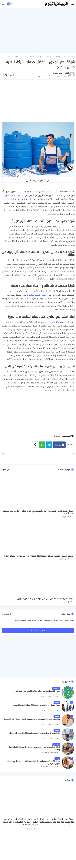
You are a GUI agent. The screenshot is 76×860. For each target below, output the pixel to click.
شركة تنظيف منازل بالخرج (16, 195)
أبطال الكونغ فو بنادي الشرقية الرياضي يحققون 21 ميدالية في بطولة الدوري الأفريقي (33, 762)
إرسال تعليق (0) (38, 630)
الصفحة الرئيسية (68, 56)
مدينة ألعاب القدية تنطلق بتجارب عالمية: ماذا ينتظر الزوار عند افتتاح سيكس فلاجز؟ (56, 820)
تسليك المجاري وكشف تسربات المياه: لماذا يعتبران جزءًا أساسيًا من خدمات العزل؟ (38, 556)
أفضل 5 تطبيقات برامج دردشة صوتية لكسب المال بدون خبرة (37, 691)
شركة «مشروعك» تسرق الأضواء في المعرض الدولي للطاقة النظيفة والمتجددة (34, 748)
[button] (2, 4)
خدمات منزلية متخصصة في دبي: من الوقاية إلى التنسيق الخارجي (45, 598)
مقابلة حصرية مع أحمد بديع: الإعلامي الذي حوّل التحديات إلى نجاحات (34, 733)
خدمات (57, 56)
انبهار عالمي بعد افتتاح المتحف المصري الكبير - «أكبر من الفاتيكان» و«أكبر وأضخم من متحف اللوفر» (20, 822)
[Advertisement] (38, 29)
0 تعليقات (6, 614)
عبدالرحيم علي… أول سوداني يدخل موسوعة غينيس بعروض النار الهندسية (32, 719)
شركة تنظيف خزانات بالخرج (34, 295)
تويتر (49, 444)
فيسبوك (58, 445)
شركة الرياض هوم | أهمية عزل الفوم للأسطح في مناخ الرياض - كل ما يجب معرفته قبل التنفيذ (38, 512)
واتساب (42, 444)
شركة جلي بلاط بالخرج (51, 322)
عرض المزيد (6, 469)
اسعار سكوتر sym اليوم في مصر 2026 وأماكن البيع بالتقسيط (36, 705)
